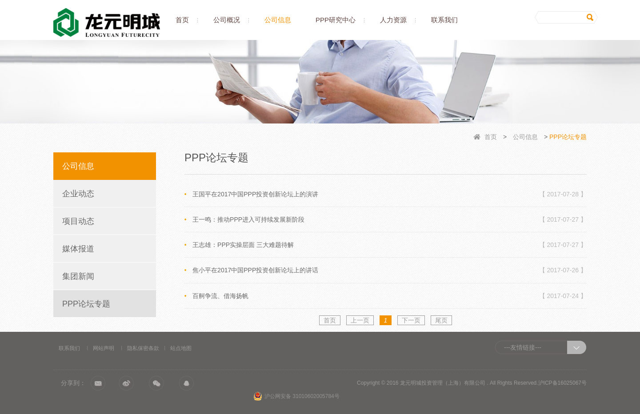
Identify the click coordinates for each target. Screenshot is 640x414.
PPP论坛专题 (86, 303)
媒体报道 (78, 248)
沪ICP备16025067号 (562, 383)
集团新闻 (78, 276)
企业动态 (78, 193)
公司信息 (277, 20)
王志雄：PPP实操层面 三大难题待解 (389, 244)
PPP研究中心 (336, 20)
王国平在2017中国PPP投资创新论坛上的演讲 (389, 194)
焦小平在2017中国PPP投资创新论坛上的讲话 (389, 270)
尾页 (441, 320)
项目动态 (78, 221)
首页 (182, 20)
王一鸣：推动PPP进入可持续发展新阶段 (389, 219)
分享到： (73, 382)
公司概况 (226, 20)
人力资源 (393, 20)
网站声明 (103, 348)
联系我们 (444, 20)
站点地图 (181, 348)
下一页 (411, 320)
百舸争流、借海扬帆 (389, 295)
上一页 (360, 320)
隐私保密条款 (143, 348)
